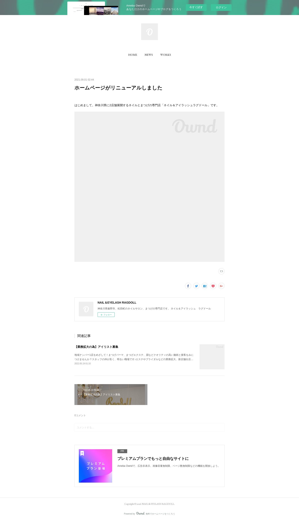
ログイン (221, 7)
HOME (132, 55)
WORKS (165, 55)
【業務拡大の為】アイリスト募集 (96, 346)
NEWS (149, 55)
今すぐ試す (196, 7)
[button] (132, 54)
